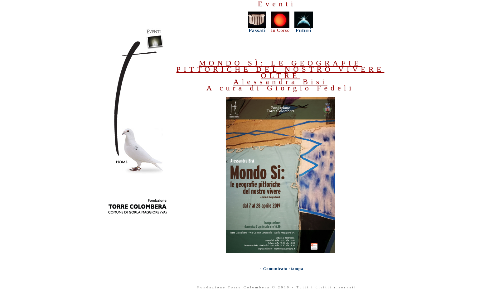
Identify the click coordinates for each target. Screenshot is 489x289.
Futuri (303, 30)
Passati (257, 28)
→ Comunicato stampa (280, 268)
